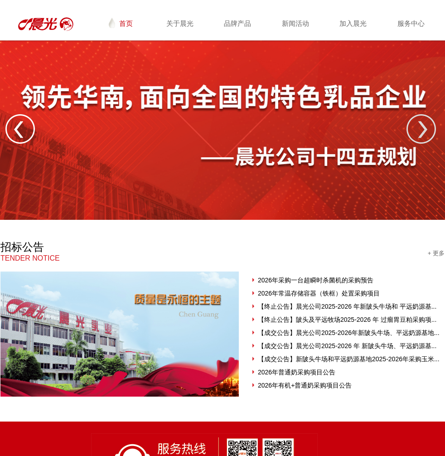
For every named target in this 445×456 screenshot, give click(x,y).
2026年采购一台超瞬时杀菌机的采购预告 (315, 280)
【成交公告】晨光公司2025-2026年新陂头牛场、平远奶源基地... (349, 332)
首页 (121, 22)
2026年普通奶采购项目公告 (296, 372)
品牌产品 (237, 23)
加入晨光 (353, 23)
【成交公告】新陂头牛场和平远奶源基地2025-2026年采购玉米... (349, 359)
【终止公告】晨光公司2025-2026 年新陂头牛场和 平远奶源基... (347, 306)
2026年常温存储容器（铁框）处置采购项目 (319, 293)
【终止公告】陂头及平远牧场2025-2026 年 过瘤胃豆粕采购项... (347, 319)
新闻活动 (295, 23)
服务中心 (411, 23)
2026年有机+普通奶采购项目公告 (305, 385)
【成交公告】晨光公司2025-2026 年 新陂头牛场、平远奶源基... (347, 345)
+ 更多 (436, 253)
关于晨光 (179, 23)
